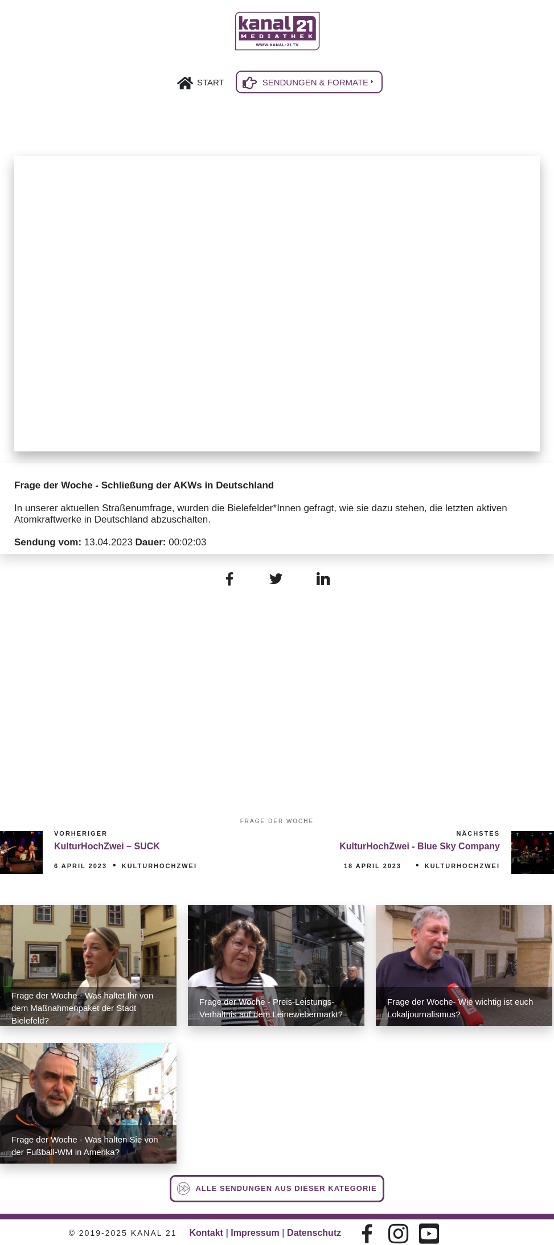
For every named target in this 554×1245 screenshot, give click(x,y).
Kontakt (206, 1233)
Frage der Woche (277, 821)
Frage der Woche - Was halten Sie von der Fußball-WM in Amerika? (84, 1146)
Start (210, 82)
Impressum (255, 1233)
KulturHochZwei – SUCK (107, 846)
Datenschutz (314, 1233)
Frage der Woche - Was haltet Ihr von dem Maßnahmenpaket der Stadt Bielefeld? (82, 1008)
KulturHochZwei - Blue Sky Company (419, 846)
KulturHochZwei (159, 865)
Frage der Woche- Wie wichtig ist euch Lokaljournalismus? (460, 1008)
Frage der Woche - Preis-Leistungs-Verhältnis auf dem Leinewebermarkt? (271, 1008)
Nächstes (478, 833)
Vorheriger (81, 833)
